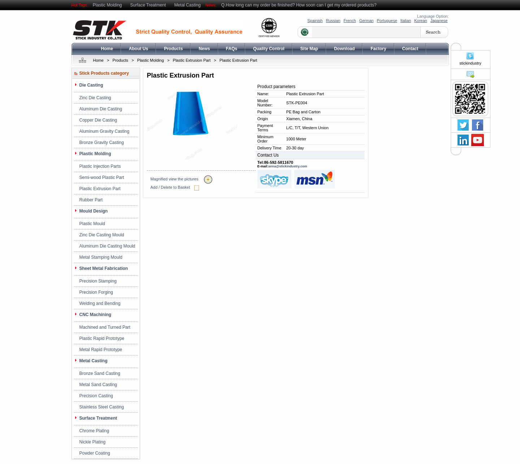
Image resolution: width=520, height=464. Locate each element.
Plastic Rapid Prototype (102, 338)
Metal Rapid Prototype (100, 349)
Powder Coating (94, 453)
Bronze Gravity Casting (101, 142)
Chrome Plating (94, 430)
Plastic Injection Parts (100, 166)
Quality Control (269, 48)
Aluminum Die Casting (100, 108)
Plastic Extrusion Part (192, 60)
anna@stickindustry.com (287, 166)
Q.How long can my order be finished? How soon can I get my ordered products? (298, 5)
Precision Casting (96, 395)
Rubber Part (91, 199)
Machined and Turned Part (104, 327)
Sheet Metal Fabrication (103, 268)
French (349, 20)
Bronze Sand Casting (99, 373)
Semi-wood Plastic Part (101, 177)
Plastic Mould (92, 223)
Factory (378, 48)
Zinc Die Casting (95, 97)
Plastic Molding (107, 5)
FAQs (231, 48)
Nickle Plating (92, 442)
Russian (333, 20)
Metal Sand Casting (98, 384)
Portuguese (387, 20)
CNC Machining (95, 314)
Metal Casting (187, 5)
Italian (405, 20)
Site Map (309, 48)
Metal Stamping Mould (100, 257)
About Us (138, 48)
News (204, 48)
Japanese (439, 20)
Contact (410, 48)
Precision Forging (96, 292)
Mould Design (93, 211)
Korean (420, 20)
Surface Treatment (148, 5)
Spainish (314, 20)
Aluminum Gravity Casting (104, 131)
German (366, 20)
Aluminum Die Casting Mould (107, 246)
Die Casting (91, 85)
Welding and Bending (100, 303)
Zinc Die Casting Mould (101, 234)
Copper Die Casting (98, 120)
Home (107, 48)
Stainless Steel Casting (101, 407)
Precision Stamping (98, 281)
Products (173, 48)
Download (344, 48)
